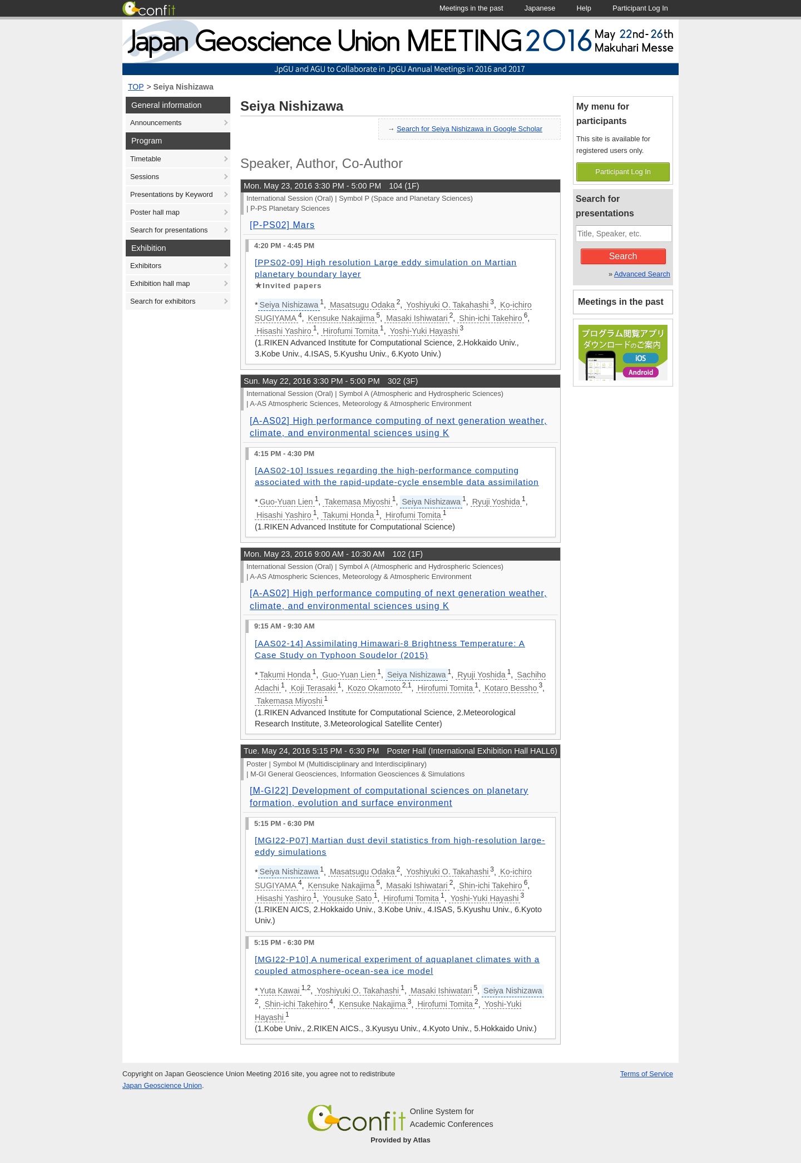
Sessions (144, 176)
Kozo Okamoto (374, 688)
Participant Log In (623, 171)
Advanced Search (642, 274)
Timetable (145, 159)
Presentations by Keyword (171, 194)
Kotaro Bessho (510, 688)
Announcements (155, 122)
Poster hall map (155, 212)
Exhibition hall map (160, 283)
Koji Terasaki (313, 688)
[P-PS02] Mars (282, 225)
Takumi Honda (348, 515)
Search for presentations (168, 230)
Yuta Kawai (280, 990)
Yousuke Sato (347, 898)
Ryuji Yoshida (496, 501)
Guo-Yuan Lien (286, 501)
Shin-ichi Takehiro (490, 318)
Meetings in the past (621, 301)
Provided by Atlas (400, 1140)
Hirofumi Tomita (350, 330)
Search (623, 256)
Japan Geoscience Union (162, 1085)
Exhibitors (145, 265)
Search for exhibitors (162, 301)
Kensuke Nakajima (341, 318)
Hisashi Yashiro (284, 330)
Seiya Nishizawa (184, 86)
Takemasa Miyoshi (357, 501)
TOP (136, 86)
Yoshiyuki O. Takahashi (447, 304)
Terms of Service (646, 1074)
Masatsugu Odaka (362, 304)
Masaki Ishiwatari (416, 318)
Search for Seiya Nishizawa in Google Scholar (469, 129)
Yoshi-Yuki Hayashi (424, 330)
